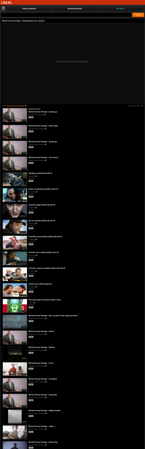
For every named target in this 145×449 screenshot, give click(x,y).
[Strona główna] (6, 2)
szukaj (138, 15)
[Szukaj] (66, 15)
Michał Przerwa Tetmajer (16, 106)
